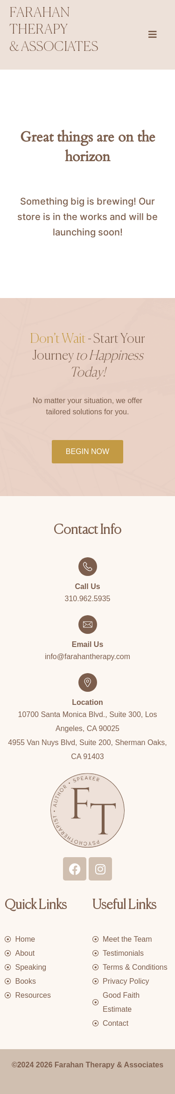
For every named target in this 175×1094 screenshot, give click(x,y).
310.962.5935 (88, 599)
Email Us (88, 644)
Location (87, 702)
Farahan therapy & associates (53, 30)
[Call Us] (87, 566)
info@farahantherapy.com (87, 657)
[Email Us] (87, 624)
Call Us (87, 586)
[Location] (87, 682)
